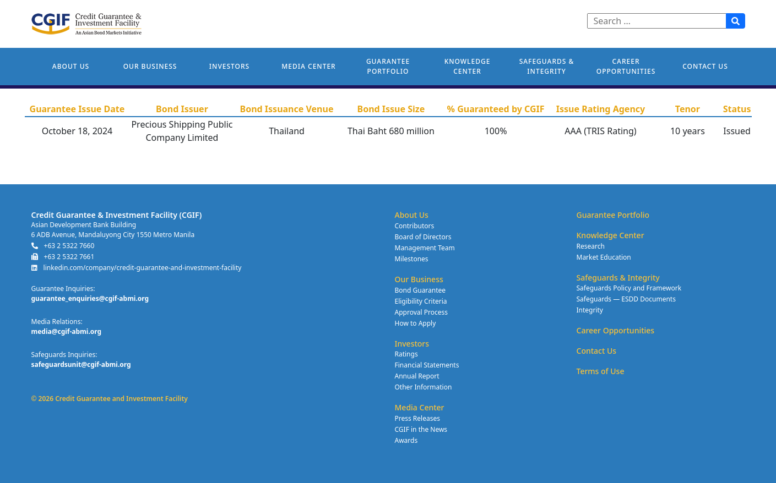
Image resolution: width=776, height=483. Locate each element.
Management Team (425, 248)
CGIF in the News (421, 429)
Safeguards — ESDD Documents (626, 299)
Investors (229, 66)
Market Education (604, 257)
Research (591, 246)
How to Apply (415, 323)
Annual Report (417, 376)
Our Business (150, 66)
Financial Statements (427, 365)
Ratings (406, 354)
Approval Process (421, 312)
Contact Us (705, 66)
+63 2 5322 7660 (63, 245)
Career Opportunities (625, 66)
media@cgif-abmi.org (66, 331)
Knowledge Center (467, 66)
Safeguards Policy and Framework (629, 288)
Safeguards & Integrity (546, 66)
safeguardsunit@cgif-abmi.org (81, 364)
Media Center (308, 66)
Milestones (411, 259)
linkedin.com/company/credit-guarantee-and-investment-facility (136, 267)
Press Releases (417, 418)
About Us (70, 66)
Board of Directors (423, 236)
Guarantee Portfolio (388, 66)
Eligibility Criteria (421, 301)
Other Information (423, 387)
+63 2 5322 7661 (63, 256)
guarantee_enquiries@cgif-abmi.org (90, 298)
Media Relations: (57, 321)
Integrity (590, 310)
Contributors (415, 225)
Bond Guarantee (420, 290)
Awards (406, 440)
